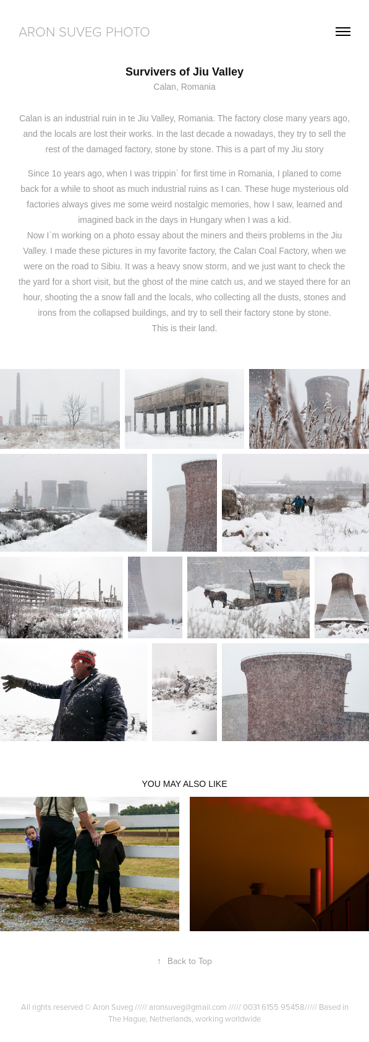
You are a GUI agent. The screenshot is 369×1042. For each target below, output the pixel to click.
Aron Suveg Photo (84, 31)
